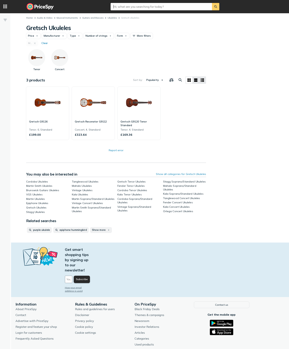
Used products (156, 323)
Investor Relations (159, 305)
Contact (33, 294)
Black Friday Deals (159, 288)
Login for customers (41, 311)
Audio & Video (45, 17)
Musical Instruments (67, 17)
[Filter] (5, 20)
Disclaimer (94, 294)
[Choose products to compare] (171, 80)
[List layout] (195, 80)
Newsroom (154, 299)
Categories (154, 317)
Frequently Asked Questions (47, 317)
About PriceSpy (38, 288)
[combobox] (161, 6)
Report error (116, 150)
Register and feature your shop (48, 305)
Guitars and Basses (93, 17)
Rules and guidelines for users (107, 288)
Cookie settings (97, 311)
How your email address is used (94, 267)
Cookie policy (96, 305)
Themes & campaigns (161, 294)
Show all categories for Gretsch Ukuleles (181, 174)
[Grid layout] (189, 80)
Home (29, 17)
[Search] (215, 6)
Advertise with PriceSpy (44, 299)
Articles (152, 311)
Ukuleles (112, 17)
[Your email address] (102, 258)
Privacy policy (96, 299)
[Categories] (5, 6)
